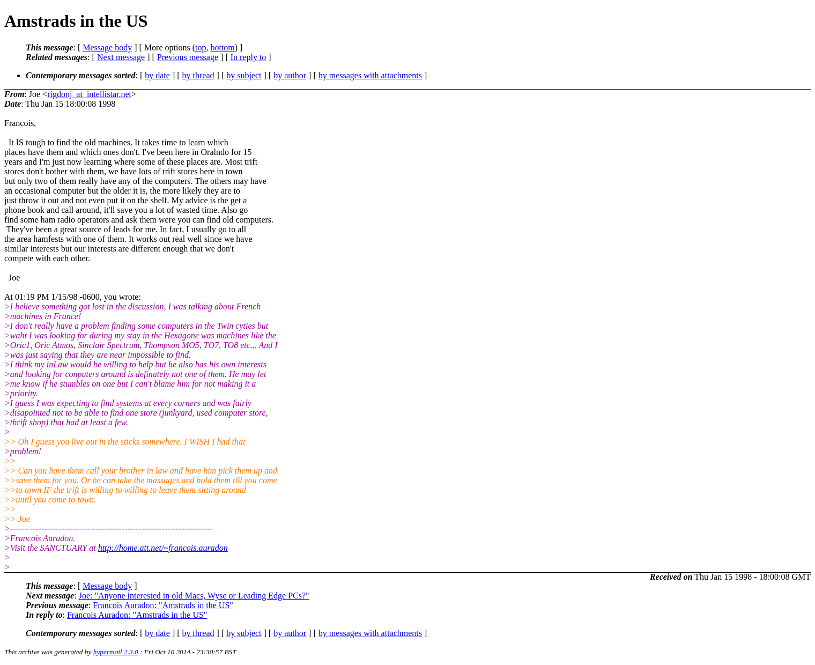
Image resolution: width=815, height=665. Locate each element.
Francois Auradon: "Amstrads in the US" (163, 605)
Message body (107, 47)
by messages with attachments (370, 75)
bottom (222, 47)
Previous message (187, 57)
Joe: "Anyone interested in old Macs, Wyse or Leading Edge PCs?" (194, 595)
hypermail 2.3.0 (115, 652)
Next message (121, 57)
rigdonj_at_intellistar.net (89, 94)
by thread (198, 75)
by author (289, 75)
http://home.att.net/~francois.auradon (163, 547)
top (200, 47)
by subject (243, 75)
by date (157, 75)
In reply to (248, 57)
